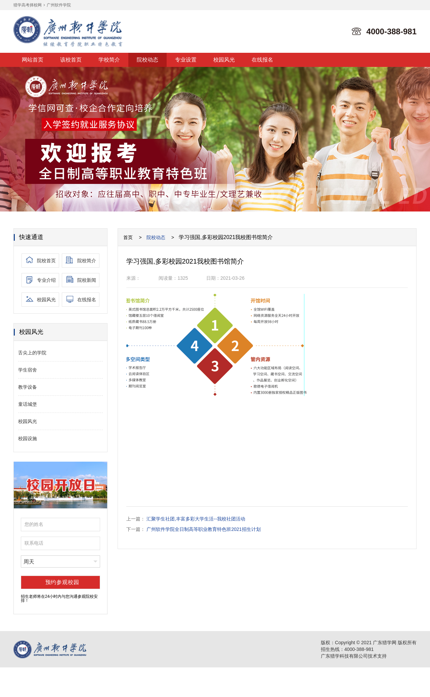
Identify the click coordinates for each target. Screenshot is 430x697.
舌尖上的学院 (32, 352)
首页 (128, 237)
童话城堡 (27, 404)
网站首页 (32, 60)
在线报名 (262, 60)
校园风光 (224, 60)
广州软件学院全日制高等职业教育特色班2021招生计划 (203, 529)
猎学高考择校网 (27, 5)
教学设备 (27, 387)
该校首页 (71, 60)
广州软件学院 (59, 5)
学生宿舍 (27, 370)
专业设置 (186, 60)
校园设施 (27, 438)
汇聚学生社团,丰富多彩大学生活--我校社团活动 (195, 518)
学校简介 (109, 60)
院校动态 (147, 60)
